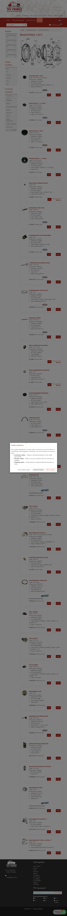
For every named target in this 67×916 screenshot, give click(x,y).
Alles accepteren (51, 470)
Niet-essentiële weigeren (24, 470)
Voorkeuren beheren (38, 470)
